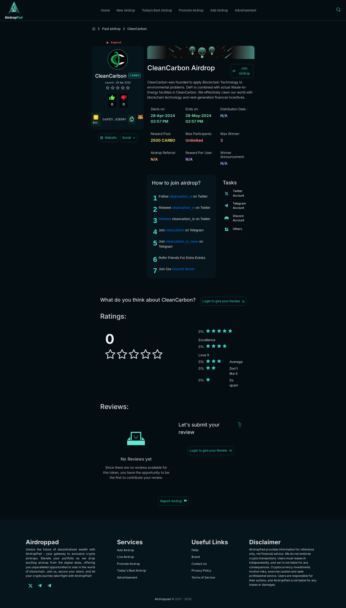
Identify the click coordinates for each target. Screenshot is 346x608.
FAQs (195, 550)
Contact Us (199, 564)
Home (105, 10)
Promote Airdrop (191, 10)
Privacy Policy (201, 570)
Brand (196, 557)
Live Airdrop (125, 557)
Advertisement (245, 10)
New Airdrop (126, 10)
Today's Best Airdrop (157, 10)
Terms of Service (203, 577)
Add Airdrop (219, 10)
